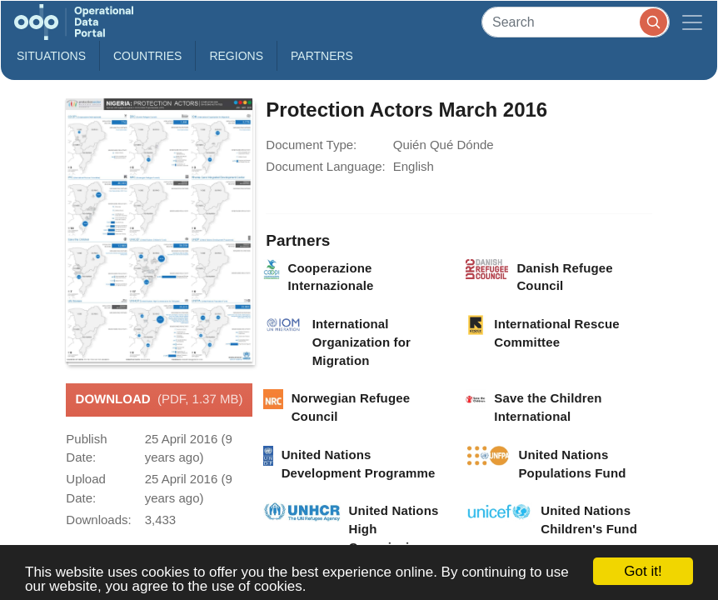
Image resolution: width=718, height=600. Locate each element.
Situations (51, 55)
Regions (236, 55)
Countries (147, 55)
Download (159, 400)
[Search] (575, 22)
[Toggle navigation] (692, 22)
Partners (322, 55)
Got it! (642, 571)
